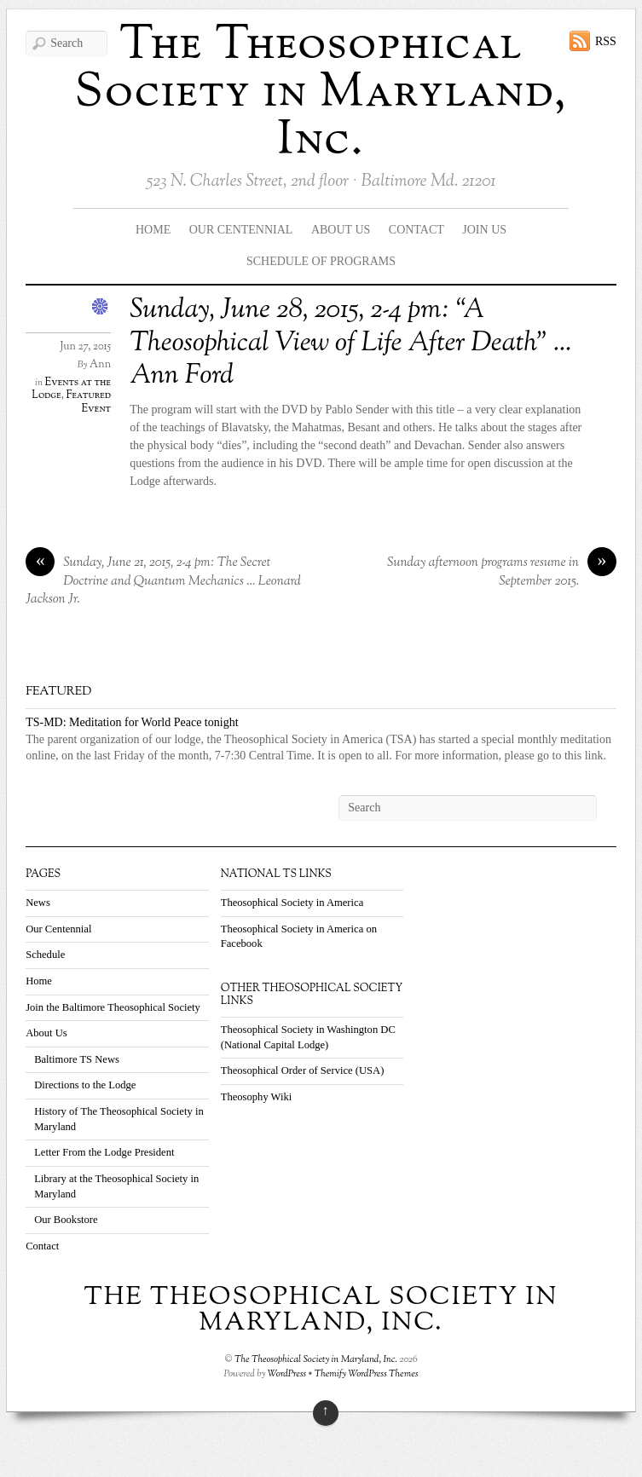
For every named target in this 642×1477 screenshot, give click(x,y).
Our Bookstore (66, 1220)
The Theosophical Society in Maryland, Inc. (321, 93)
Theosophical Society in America (292, 903)
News (38, 903)
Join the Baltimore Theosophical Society (113, 1007)
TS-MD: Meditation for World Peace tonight (132, 722)
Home (153, 229)
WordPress (287, 1374)
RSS (605, 41)
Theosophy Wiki (256, 1097)
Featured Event (89, 402)
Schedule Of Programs (321, 261)
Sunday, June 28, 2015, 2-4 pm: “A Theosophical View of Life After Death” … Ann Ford (350, 343)
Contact (416, 229)
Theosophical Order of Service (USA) (303, 1070)
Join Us (484, 229)
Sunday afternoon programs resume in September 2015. (501, 572)
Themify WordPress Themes (367, 1374)
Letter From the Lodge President (104, 1152)
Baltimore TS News (76, 1059)
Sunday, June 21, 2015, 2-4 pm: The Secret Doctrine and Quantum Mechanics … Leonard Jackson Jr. (163, 581)
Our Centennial (241, 229)
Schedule (45, 955)
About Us (340, 229)
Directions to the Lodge (85, 1085)
